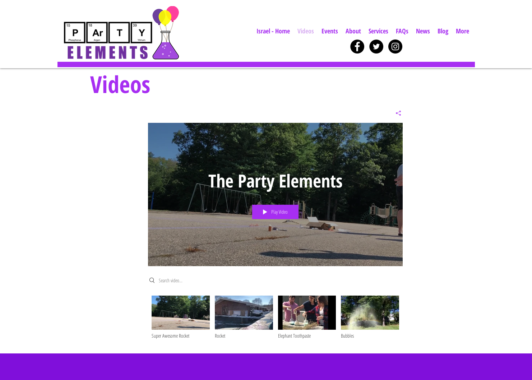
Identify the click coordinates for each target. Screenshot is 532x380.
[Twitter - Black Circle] (376, 47)
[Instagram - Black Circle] (395, 47)
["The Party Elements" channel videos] (275, 319)
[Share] (396, 113)
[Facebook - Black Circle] (357, 47)
